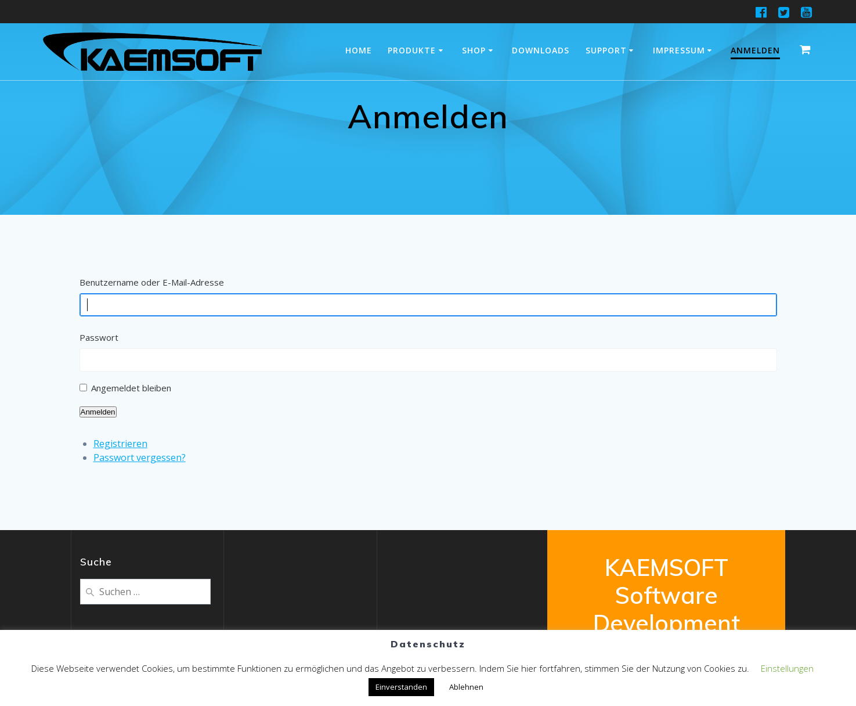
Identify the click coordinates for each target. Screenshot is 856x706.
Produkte (412, 50)
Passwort (99, 337)
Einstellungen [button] (787, 668)
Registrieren (120, 443)
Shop (474, 50)
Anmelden (755, 50)
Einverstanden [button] (401, 687)
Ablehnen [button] (466, 687)
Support (606, 50)
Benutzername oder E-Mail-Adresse (152, 282)
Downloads (540, 50)
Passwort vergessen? (139, 457)
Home (358, 50)
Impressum (679, 50)
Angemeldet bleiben (131, 388)
